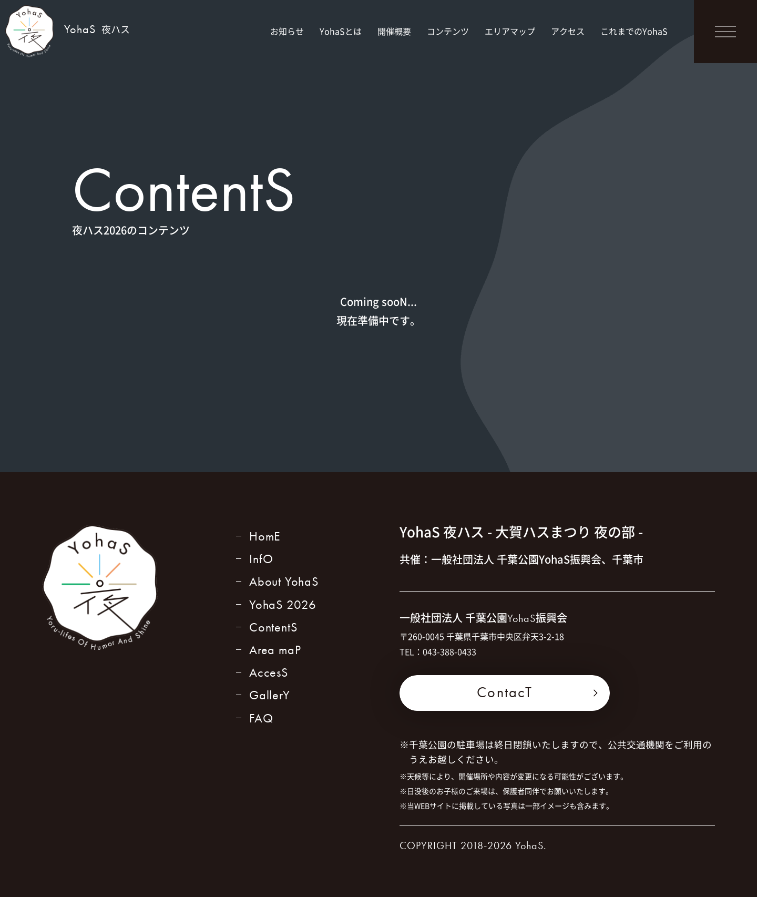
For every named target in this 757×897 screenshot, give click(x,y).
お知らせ (287, 31)
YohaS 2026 (282, 604)
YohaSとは (341, 31)
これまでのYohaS (634, 31)
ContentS (273, 627)
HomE (265, 536)
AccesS (268, 672)
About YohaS (284, 581)
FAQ (261, 718)
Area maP (275, 649)
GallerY (269, 695)
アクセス (568, 31)
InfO (261, 559)
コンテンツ (448, 31)
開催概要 (394, 31)
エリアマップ (510, 31)
